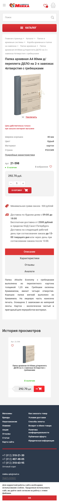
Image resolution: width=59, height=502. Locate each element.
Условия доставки (37, 417)
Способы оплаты (36, 421)
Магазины (7, 413)
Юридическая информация (41, 440)
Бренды (6, 417)
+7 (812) (13, 455)
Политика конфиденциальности (38, 431)
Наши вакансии (9, 421)
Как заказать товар (37, 413)
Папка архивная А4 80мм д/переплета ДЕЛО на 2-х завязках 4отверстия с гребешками (30, 368)
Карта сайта (8, 442)
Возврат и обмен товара (39, 425)
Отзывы (6, 434)
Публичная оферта (37, 436)
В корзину (39, 389)
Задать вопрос (9, 478)
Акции (5, 430)
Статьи (5, 438)
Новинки (6, 425)
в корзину (17, 190)
